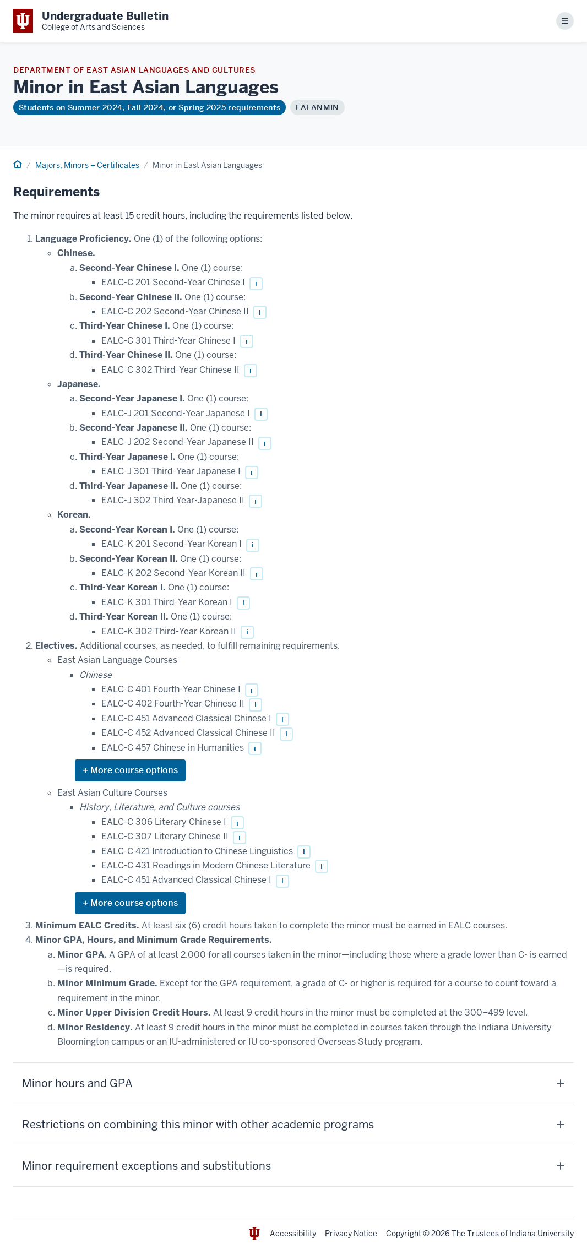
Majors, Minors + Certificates (87, 165)
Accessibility (293, 1234)
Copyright (403, 1234)
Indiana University (541, 1234)
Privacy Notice (351, 1234)
